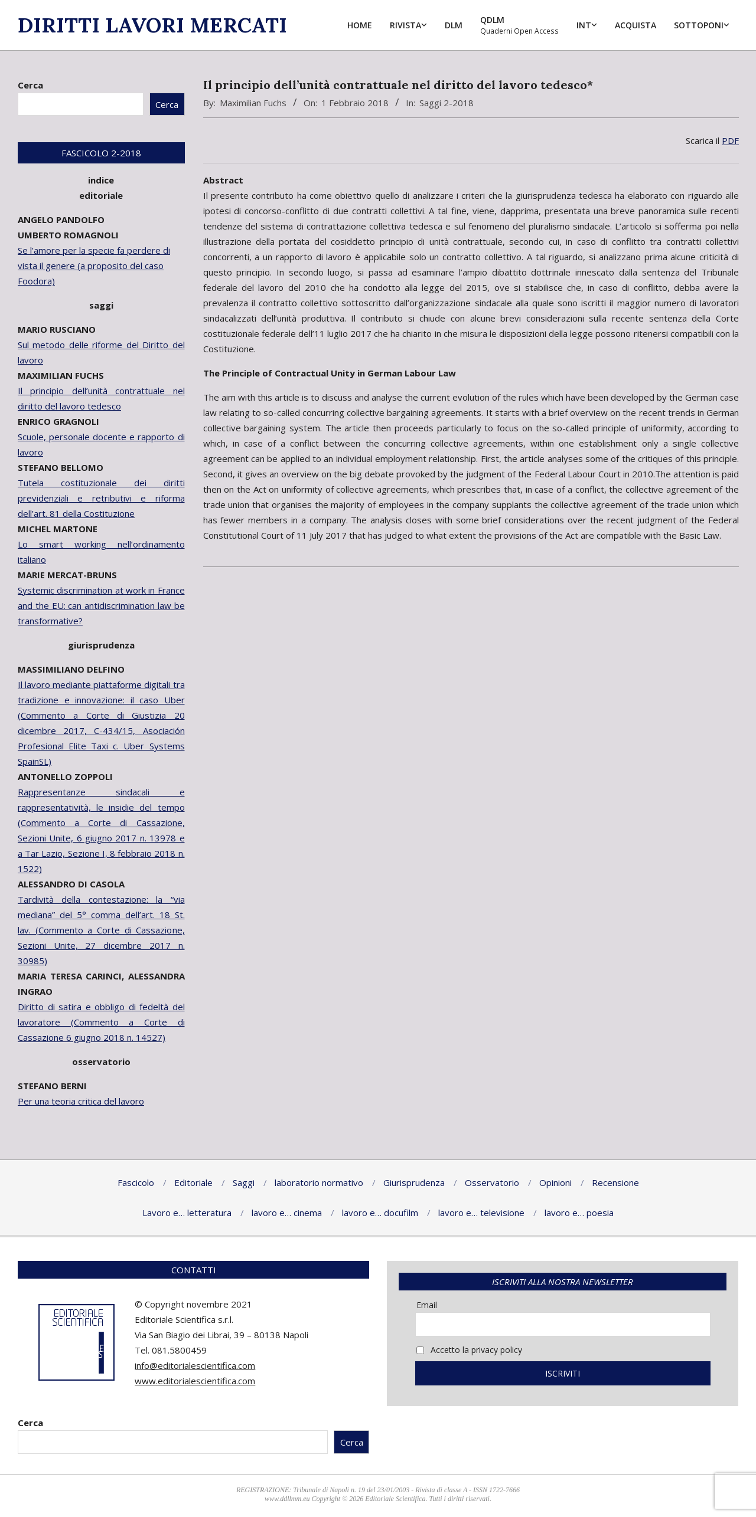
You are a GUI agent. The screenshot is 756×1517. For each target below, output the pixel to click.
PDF (730, 140)
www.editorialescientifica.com (195, 1381)
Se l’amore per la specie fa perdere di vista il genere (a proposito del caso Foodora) (94, 265)
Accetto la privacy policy (469, 1349)
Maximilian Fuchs (253, 103)
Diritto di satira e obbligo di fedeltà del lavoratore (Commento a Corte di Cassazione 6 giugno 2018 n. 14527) (101, 1022)
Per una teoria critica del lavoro (81, 1101)
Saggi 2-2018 (446, 103)
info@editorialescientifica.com (195, 1365)
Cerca (30, 85)
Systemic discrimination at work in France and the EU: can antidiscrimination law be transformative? (101, 605)
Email (426, 1304)
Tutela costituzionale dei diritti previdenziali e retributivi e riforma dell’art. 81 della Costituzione (101, 498)
